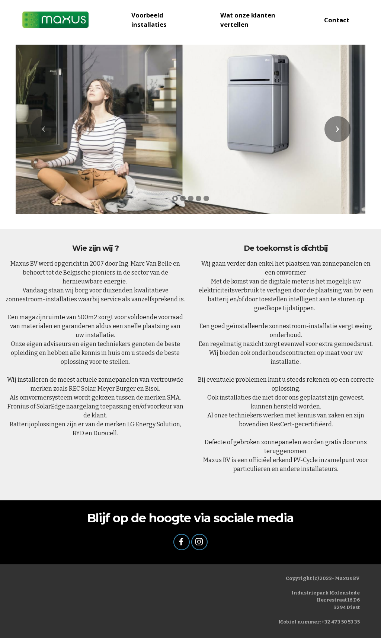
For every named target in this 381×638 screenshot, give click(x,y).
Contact (336, 20)
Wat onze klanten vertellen (247, 20)
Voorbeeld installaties (149, 20)
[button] (44, 129)
